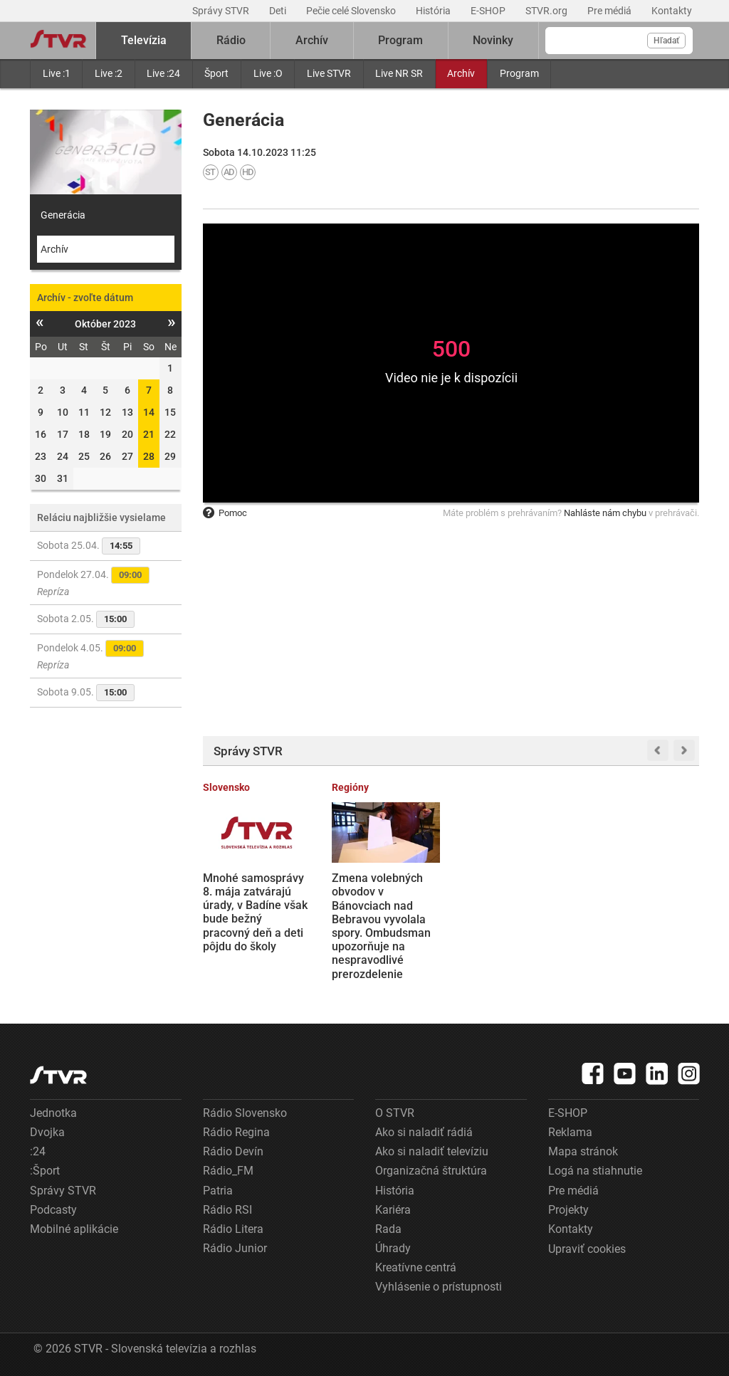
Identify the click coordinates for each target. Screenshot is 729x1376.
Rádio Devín (233, 1151)
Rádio (231, 40)
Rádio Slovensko (245, 1113)
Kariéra (393, 1210)
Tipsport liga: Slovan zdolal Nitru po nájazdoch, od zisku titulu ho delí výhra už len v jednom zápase (513, 912)
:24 (38, 1151)
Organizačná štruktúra (431, 1170)
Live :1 (56, 73)
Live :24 (163, 73)
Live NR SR (399, 73)
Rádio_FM (228, 1170)
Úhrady (393, 1248)
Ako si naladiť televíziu (431, 1151)
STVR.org (547, 10)
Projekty (568, 1210)
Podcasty (53, 1210)
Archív (461, 73)
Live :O (268, 73)
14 (148, 412)
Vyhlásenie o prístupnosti (438, 1286)
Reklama (570, 1132)
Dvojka (47, 1132)
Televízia (144, 40)
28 (148, 456)
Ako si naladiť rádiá (424, 1132)
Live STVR (329, 73)
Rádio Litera (233, 1229)
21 (148, 434)
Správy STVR (221, 10)
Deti (278, 10)
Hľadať (666, 41)
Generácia (63, 215)
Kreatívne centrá (415, 1267)
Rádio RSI (227, 1210)
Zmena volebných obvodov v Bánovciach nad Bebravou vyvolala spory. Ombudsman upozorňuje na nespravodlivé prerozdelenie (381, 925)
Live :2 (108, 73)
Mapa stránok (583, 1151)
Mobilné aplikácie (74, 1229)
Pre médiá (610, 10)
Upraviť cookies (587, 1249)
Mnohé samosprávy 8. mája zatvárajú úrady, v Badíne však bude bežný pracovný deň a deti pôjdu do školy (255, 912)
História (434, 10)
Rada (388, 1229)
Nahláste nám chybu (605, 513)
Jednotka (53, 1113)
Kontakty (671, 10)
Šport (216, 73)
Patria (218, 1190)
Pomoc (225, 513)
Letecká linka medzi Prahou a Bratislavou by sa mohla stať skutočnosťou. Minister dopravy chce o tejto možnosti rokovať (644, 919)
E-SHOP (489, 10)
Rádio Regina (236, 1132)
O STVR (394, 1113)
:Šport (45, 1170)
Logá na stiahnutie (595, 1170)
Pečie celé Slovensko (352, 10)
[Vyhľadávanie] (619, 40)
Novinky (493, 40)
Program (519, 73)
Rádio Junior (235, 1248)
